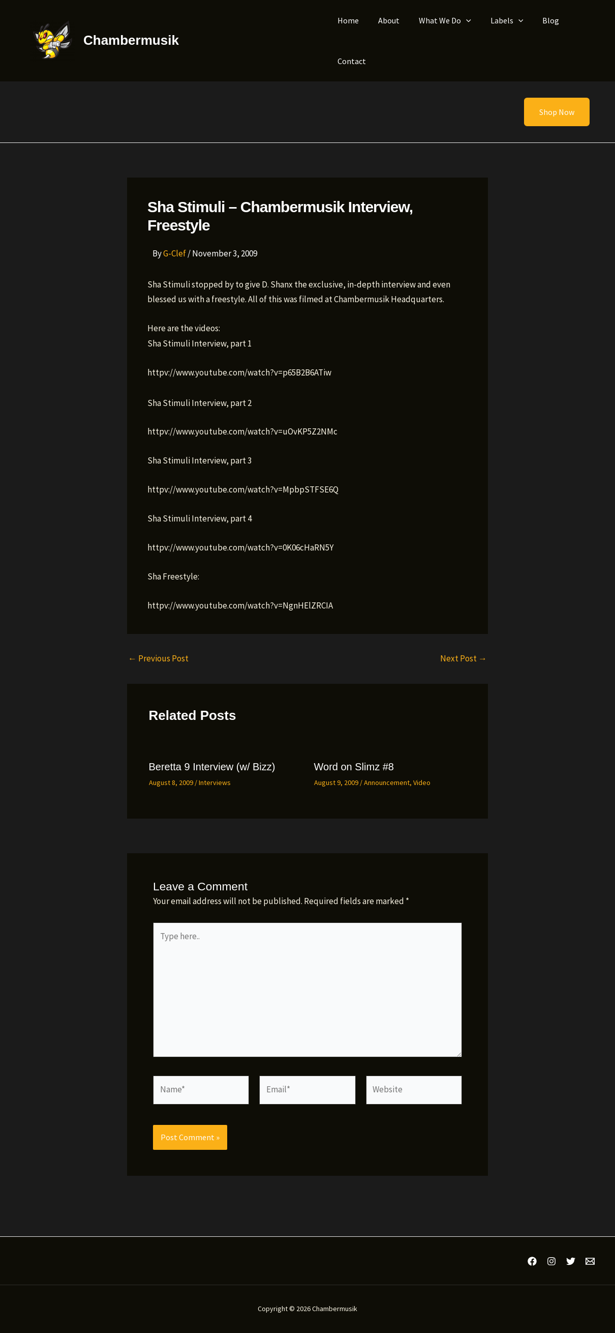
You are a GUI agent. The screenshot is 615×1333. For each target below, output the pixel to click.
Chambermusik (131, 40)
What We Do (437, 20)
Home (346, 20)
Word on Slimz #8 (354, 766)
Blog (537, 20)
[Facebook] (532, 1261)
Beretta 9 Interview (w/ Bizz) (212, 766)
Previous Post (158, 658)
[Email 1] (590, 1261)
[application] (458, 20)
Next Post (463, 658)
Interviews (215, 782)
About (384, 20)
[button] (550, 112)
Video (421, 782)
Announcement (387, 782)
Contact (350, 61)
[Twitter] (570, 1261)
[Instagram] (551, 1261)
